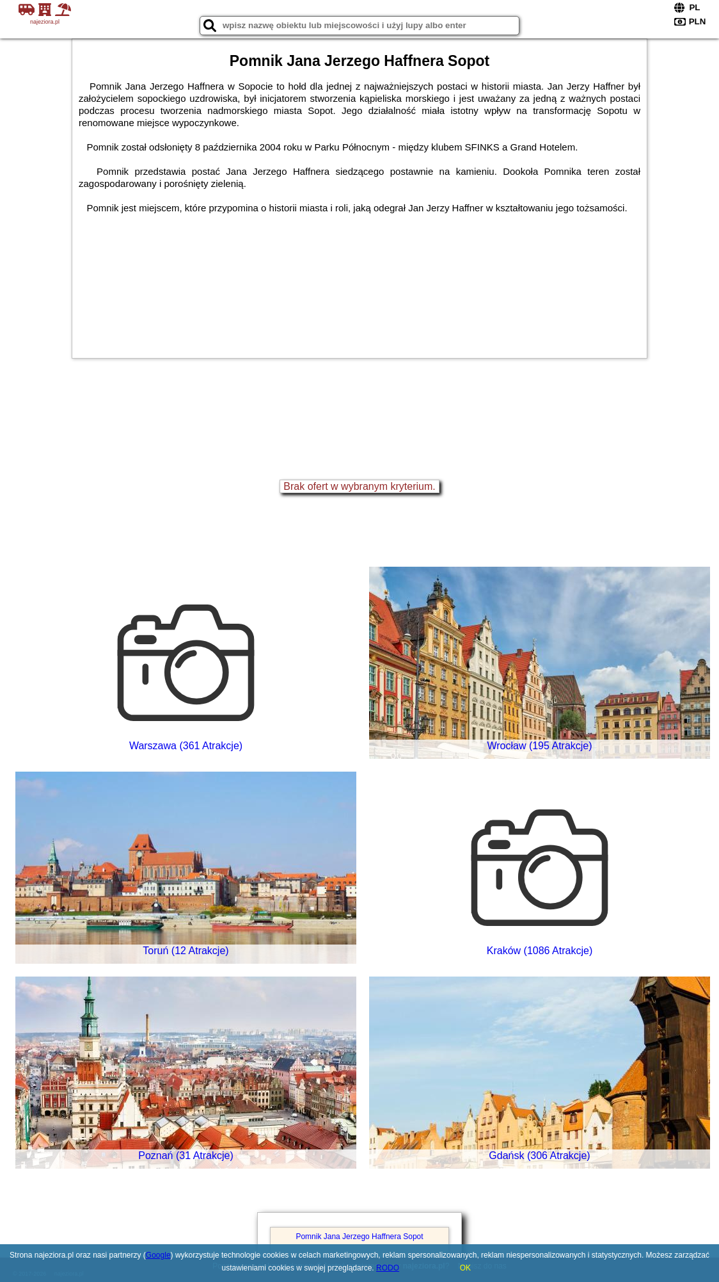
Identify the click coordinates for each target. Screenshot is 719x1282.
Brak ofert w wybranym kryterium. (359, 486)
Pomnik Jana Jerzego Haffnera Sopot (359, 1236)
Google (158, 1255)
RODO (387, 1267)
